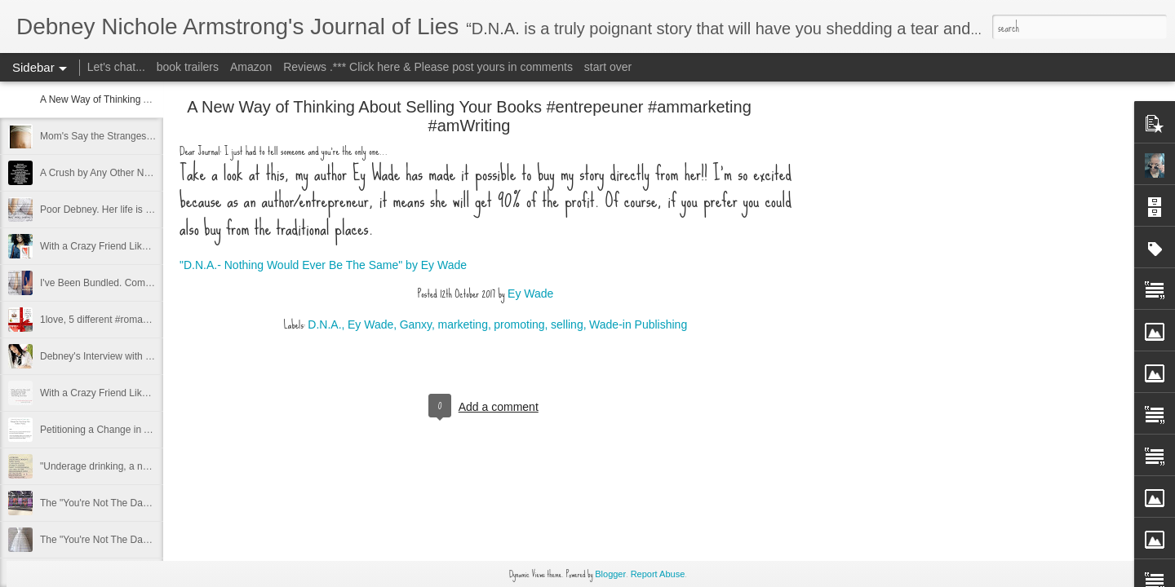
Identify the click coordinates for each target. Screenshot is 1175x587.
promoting (519, 324)
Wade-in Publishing (638, 324)
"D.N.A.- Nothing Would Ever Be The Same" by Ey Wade (323, 264)
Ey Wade (530, 293)
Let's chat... (116, 66)
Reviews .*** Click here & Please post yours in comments (428, 66)
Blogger (610, 574)
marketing (462, 324)
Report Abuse (658, 574)
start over (608, 66)
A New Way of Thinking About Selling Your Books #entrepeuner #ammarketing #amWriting (469, 116)
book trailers (188, 66)
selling (567, 324)
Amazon (251, 66)
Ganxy (416, 324)
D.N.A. (324, 324)
